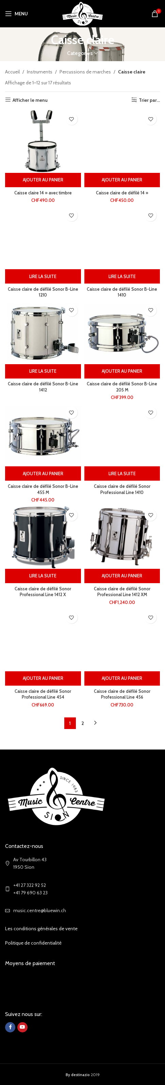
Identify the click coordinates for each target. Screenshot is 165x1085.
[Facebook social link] (10, 1027)
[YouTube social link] (22, 1027)
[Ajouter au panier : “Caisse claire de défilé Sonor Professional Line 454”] (43, 678)
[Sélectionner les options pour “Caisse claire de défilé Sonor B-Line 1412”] (43, 371)
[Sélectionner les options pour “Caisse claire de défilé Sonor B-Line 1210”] (43, 276)
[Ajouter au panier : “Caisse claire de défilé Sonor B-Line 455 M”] (43, 473)
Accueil (12, 72)
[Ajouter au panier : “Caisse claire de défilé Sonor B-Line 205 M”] (122, 371)
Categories (80, 53)
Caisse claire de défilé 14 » (122, 192)
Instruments (39, 72)
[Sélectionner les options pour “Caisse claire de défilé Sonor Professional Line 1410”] (122, 473)
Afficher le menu (30, 100)
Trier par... (149, 100)
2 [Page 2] (82, 723)
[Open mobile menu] (16, 13)
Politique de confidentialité (33, 943)
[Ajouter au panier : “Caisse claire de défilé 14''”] (122, 180)
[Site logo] (82, 13)
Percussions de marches (85, 72)
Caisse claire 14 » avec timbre (43, 192)
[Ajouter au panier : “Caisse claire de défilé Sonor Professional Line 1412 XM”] (122, 576)
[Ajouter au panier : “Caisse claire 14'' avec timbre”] (43, 180)
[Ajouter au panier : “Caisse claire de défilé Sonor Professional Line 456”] (122, 678)
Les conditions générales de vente (41, 928)
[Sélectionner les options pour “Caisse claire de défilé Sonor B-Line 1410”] (122, 276)
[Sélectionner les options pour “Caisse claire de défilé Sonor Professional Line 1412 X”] (43, 576)
